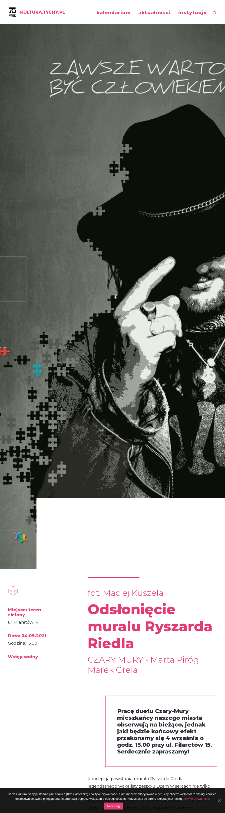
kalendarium (113, 12)
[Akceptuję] (219, 800)
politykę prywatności (196, 798)
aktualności (154, 12)
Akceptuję (113, 806)
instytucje (192, 12)
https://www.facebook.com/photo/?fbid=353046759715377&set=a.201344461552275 (128, 693)
